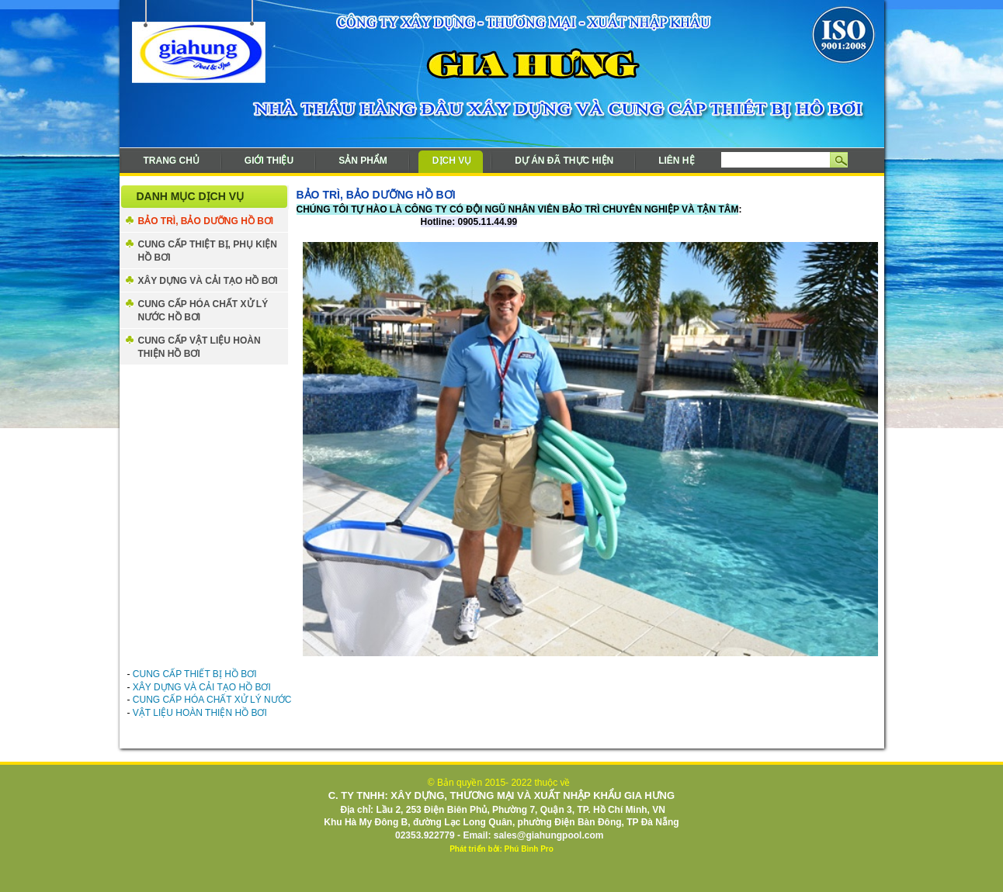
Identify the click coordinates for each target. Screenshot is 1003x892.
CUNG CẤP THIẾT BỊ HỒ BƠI (195, 674)
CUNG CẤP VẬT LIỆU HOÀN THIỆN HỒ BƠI (199, 347)
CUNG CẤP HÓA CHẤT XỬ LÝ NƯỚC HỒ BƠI (203, 311)
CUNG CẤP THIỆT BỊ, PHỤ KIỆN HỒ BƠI (207, 251)
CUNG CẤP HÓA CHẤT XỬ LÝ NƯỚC (212, 699)
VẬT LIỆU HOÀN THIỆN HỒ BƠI (200, 712)
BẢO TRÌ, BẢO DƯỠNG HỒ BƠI (206, 221)
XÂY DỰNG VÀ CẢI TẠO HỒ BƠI (208, 280)
